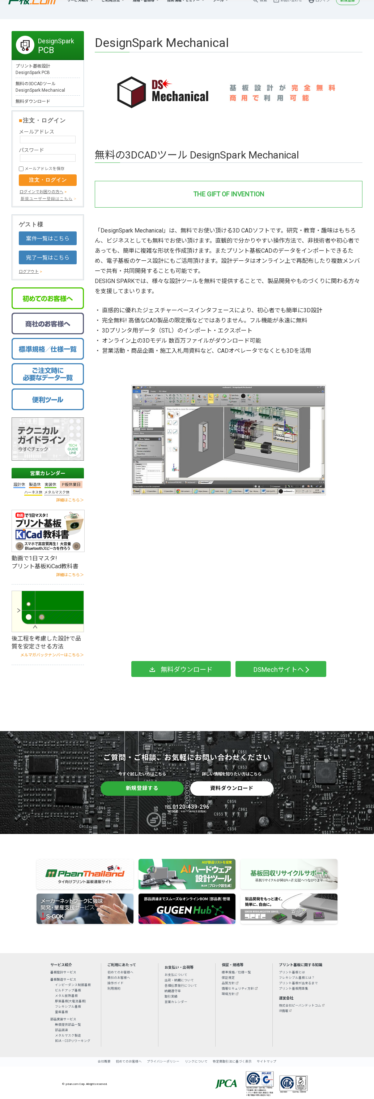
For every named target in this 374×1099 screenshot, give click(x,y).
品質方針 (228, 983)
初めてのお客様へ (120, 972)
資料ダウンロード (232, 788)
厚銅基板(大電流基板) (70, 1001)
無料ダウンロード (33, 101)
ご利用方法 (111, 9)
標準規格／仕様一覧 (236, 972)
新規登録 (347, 9)
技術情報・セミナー (183, 9)
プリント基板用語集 (293, 988)
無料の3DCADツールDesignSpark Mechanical (40, 87)
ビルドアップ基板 (68, 990)
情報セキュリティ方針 (238, 988)
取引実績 (171, 996)
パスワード (31, 150)
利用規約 (113, 988)
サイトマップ (266, 1061)
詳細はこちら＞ (70, 500)
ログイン (322, 9)
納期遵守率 (173, 991)
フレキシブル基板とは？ (297, 977)
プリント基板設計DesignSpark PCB (33, 69)
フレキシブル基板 (68, 1006)
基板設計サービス (63, 972)
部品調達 (61, 1030)
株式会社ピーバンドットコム (300, 1005)
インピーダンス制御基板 (73, 985)
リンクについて (196, 1061)
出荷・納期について (179, 980)
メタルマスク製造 (68, 1035)
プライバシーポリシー (163, 1061)
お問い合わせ (291, 9)
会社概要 (104, 1061)
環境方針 (228, 994)
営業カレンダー (47, 473)
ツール (218, 9)
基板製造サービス (63, 979)
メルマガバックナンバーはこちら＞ (52, 655)
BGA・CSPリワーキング (72, 1041)
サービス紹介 (78, 9)
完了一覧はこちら (47, 258)
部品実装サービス (63, 1019)
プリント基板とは (292, 972)
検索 (263, 9)
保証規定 (228, 977)
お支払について (176, 975)
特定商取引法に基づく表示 (232, 1061)
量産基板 (61, 1012)
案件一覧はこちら (47, 238)
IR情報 (283, 1011)
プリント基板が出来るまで (298, 983)
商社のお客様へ (118, 977)
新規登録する (142, 788)
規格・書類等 (143, 9)
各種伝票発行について (181, 985)
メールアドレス (36, 132)
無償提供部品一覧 (68, 1024)
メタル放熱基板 (66, 996)
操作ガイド (115, 983)
